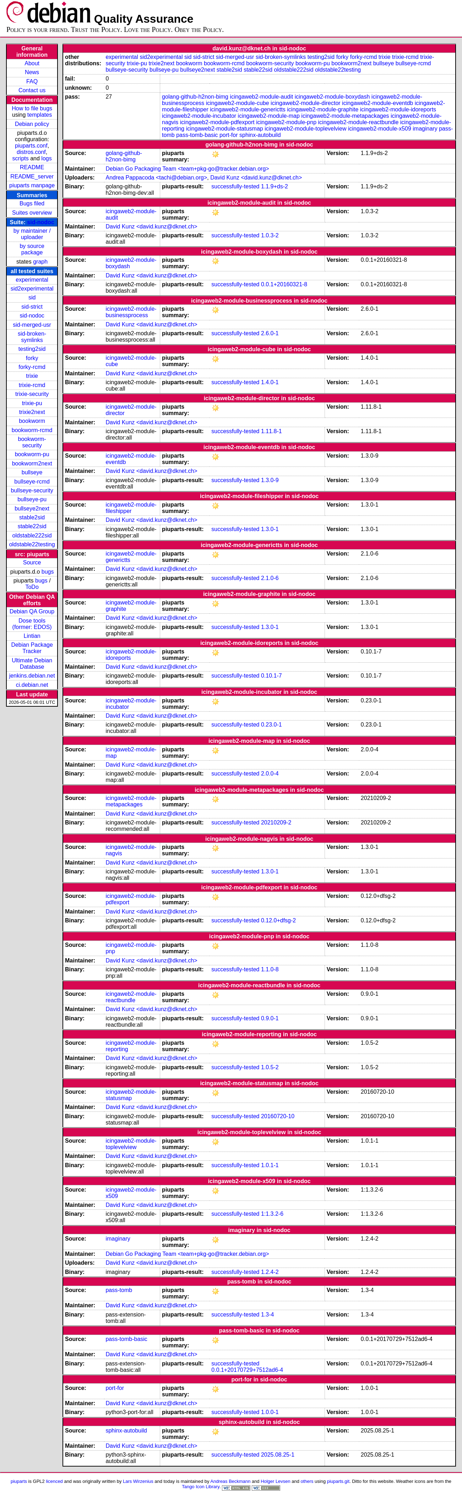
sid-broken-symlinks (32, 337)
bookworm (32, 421)
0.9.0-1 (270, 1018)
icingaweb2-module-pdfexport (217, 122)
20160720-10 (277, 1116)
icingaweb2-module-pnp (286, 122)
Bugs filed (32, 203)
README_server (32, 176)
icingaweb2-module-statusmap (224, 129)
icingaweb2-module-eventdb (377, 103)
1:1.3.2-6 (272, 1214)
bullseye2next (32, 509)
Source (32, 562)
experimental (32, 280)
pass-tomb (118, 1290)
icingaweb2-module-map (269, 116)
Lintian (32, 636)
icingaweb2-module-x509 (379, 129)
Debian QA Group (32, 611)
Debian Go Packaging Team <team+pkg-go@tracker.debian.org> (187, 169)
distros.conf (31, 152)
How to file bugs (32, 108)
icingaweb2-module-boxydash (332, 97)
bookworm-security (32, 442)
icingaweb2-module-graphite (322, 109)
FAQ (32, 81)
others (307, 1481)
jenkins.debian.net (32, 676)
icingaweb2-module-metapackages (345, 116)
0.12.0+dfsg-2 (278, 920)
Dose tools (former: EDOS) (32, 624)
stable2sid (32, 517)
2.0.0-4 (270, 774)
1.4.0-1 (270, 382)
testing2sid (32, 349)
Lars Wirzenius (138, 1481)
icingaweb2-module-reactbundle (358, 122)
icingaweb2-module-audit (261, 97)
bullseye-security (32, 490)
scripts (20, 158)
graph (40, 262)
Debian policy (32, 124)
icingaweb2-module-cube (237, 103)
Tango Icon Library (200, 1486)
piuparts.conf (31, 146)
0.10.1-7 (271, 676)
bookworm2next (32, 463)
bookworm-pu (32, 454)
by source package (32, 249)
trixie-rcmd (32, 385)
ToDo (31, 587)
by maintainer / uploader (32, 234)
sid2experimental (32, 289)
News (32, 72)
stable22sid (32, 526)
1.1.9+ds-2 (274, 186)
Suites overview (32, 213)
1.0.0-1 (270, 1412)
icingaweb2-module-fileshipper (130, 508)
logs (46, 158)
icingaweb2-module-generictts (248, 109)
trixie (32, 376)
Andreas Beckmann (230, 1481)
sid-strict (32, 307)
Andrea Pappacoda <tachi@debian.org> (156, 178)
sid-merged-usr (32, 325)
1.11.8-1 (271, 431)
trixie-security (32, 394)
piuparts (19, 1481)
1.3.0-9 (270, 480)
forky (32, 358)
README (32, 167)
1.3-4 (267, 1315)
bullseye (32, 472)
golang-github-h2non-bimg (195, 97)
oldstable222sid (32, 535)
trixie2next (32, 412)
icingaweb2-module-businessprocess (130, 312)
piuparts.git (338, 1481)
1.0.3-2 (270, 235)
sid (32, 297)
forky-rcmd (31, 367)
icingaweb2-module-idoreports (398, 109)
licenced (54, 1481)
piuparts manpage (32, 185)
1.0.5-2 (270, 1067)
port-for (228, 135)
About (32, 63)
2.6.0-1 (270, 333)
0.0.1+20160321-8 (284, 284)
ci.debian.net (32, 685)
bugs (48, 572)
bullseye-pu (32, 499)
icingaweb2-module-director (306, 103)
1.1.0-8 (270, 969)
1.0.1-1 (270, 1165)
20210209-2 (276, 822)
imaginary (425, 129)
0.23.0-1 (271, 725)
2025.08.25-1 (277, 1455)
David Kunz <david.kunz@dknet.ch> (256, 178)
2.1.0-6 (270, 578)
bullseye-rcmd (32, 482)
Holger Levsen (275, 1481)
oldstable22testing (32, 544)
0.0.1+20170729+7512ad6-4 (247, 1370)
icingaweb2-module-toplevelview (305, 129)
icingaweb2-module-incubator (199, 116)
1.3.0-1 (270, 529)
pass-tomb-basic (197, 135)
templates (39, 115)
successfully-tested (235, 186)
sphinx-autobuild (260, 135)
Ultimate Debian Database (32, 663)
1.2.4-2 (270, 1272)
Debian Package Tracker (32, 648)
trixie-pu (32, 403)
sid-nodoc (40, 222)
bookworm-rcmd (32, 430)
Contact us (31, 90)
